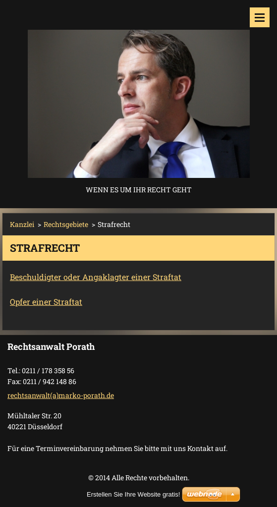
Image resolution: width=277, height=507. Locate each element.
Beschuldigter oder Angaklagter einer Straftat (95, 277)
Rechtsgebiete (66, 224)
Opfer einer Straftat (46, 301)
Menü (260, 17)
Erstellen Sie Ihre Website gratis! (133, 494)
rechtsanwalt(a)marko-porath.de (60, 395)
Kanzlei (22, 224)
